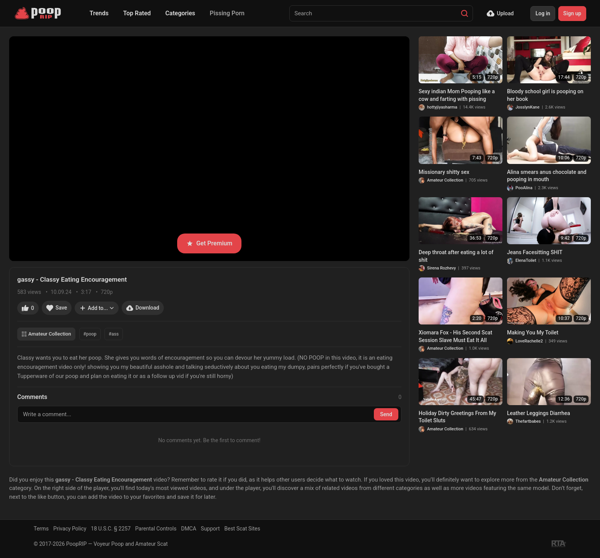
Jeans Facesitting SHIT (534, 252)
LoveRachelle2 (529, 341)
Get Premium (209, 243)
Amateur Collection (46, 334)
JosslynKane (527, 107)
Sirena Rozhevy (441, 268)
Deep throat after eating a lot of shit (456, 256)
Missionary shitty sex (444, 172)
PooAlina (523, 187)
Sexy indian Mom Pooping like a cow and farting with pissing (457, 95)
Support (210, 529)
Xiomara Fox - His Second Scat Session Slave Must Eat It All (455, 336)
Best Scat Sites (242, 529)
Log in (542, 13)
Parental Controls (155, 529)
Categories (180, 13)
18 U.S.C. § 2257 (111, 529)
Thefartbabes (528, 421)
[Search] (464, 13)
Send (386, 414)
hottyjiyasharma (442, 107)
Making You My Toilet (532, 332)
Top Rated (137, 13)
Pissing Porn (227, 13)
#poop (89, 334)
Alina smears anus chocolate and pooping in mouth (546, 176)
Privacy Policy (69, 529)
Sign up (572, 13)
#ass (114, 334)
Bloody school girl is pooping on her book (545, 95)
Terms (41, 529)
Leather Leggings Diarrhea (538, 413)
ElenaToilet (525, 260)
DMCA (188, 529)
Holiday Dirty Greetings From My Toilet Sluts (457, 417)
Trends (99, 13)
